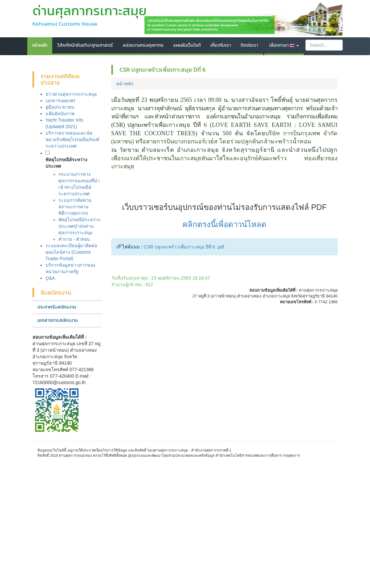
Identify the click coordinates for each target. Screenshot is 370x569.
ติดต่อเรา (249, 45)
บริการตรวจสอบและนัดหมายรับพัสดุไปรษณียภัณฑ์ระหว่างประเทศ (72, 139)
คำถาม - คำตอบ (74, 239)
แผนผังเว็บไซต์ (187, 45)
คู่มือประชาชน (59, 107)
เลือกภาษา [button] (284, 45)
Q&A (50, 278)
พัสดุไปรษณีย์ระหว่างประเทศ (66, 163)
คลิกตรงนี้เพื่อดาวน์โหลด (224, 224)
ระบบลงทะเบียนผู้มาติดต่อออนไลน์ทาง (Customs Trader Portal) (71, 252)
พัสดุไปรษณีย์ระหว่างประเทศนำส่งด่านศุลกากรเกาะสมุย (79, 226)
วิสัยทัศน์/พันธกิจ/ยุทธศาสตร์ (85, 45)
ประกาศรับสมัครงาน (56, 307)
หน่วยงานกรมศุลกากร (143, 45)
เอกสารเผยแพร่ (60, 100)
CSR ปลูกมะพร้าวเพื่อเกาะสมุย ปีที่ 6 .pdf (184, 246)
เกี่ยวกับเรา (220, 45)
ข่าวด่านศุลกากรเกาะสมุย (71, 94)
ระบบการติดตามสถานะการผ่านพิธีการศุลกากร (75, 207)
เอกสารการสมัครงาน (57, 320)
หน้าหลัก (39, 45)
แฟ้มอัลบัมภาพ (59, 113)
